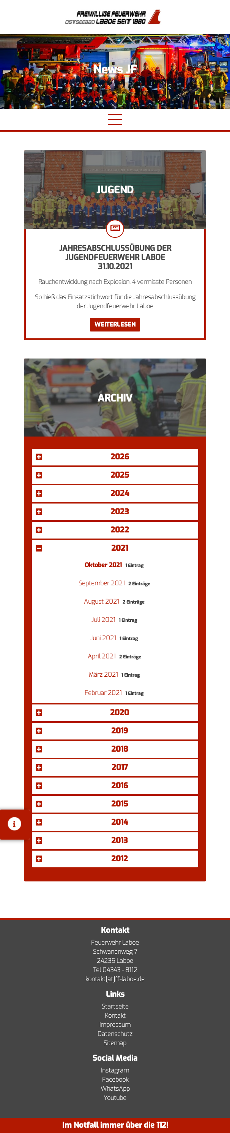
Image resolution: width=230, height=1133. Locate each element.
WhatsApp (115, 1089)
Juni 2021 (104, 638)
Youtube (115, 1098)
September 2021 (102, 583)
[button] (115, 457)
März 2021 (104, 675)
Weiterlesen (115, 324)
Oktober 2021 (104, 565)
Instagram (115, 1070)
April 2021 (102, 656)
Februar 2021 (104, 693)
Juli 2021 (104, 620)
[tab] (115, 458)
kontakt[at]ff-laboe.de (115, 979)
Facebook (115, 1080)
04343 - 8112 (119, 970)
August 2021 (102, 602)
